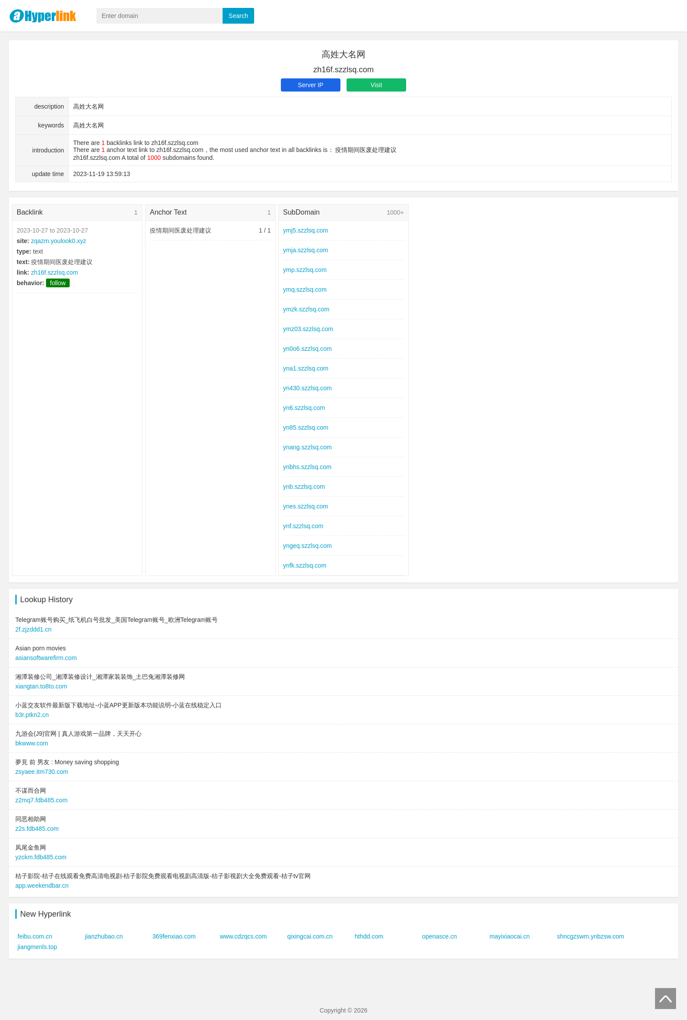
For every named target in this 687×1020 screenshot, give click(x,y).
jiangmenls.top (37, 946)
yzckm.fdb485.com (41, 857)
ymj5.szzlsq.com (305, 230)
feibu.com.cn (35, 936)
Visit (376, 84)
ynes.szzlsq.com (305, 506)
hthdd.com (368, 936)
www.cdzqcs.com (243, 936)
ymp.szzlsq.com (305, 269)
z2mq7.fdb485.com (41, 800)
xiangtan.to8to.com (41, 686)
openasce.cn (439, 936)
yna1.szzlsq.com (305, 368)
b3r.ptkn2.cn (32, 714)
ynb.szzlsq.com (304, 486)
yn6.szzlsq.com (304, 407)
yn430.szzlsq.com (307, 388)
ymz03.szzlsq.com (308, 328)
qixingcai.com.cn (310, 936)
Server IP (310, 84)
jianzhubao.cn (104, 936)
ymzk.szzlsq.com (306, 309)
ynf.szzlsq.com (303, 525)
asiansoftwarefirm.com (46, 657)
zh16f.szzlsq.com (54, 272)
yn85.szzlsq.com (305, 427)
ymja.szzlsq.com (305, 250)
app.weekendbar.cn (41, 885)
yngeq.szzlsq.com (307, 545)
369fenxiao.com (174, 936)
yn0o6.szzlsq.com (307, 348)
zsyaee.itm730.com (41, 771)
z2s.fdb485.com (37, 828)
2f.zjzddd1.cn (33, 629)
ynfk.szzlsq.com (304, 565)
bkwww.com (31, 743)
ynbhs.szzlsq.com (307, 466)
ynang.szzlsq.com (307, 447)
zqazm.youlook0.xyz (58, 240)
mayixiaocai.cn (509, 936)
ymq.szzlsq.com (305, 289)
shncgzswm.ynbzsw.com (590, 936)
